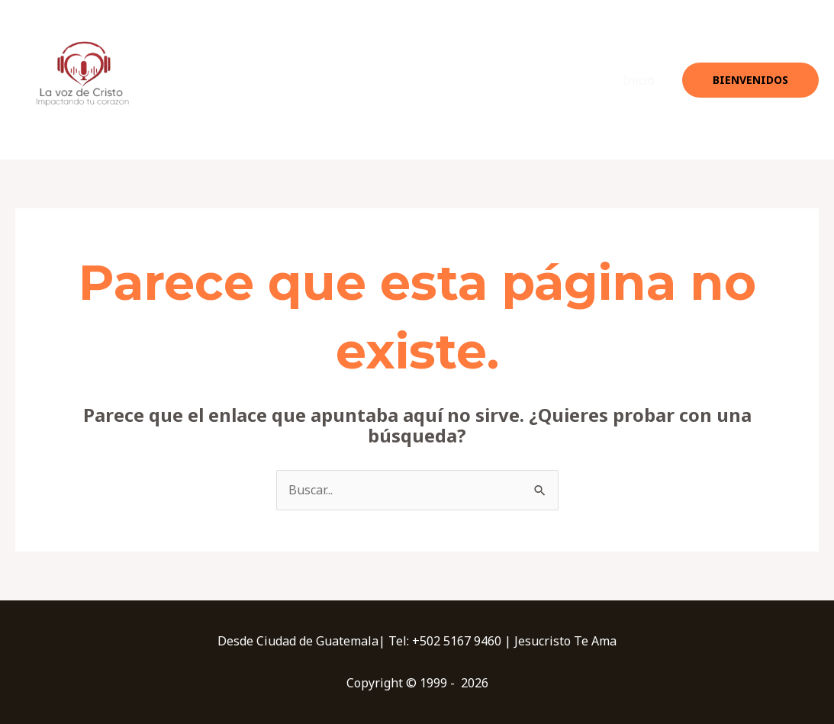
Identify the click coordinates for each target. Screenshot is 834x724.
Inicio (639, 80)
